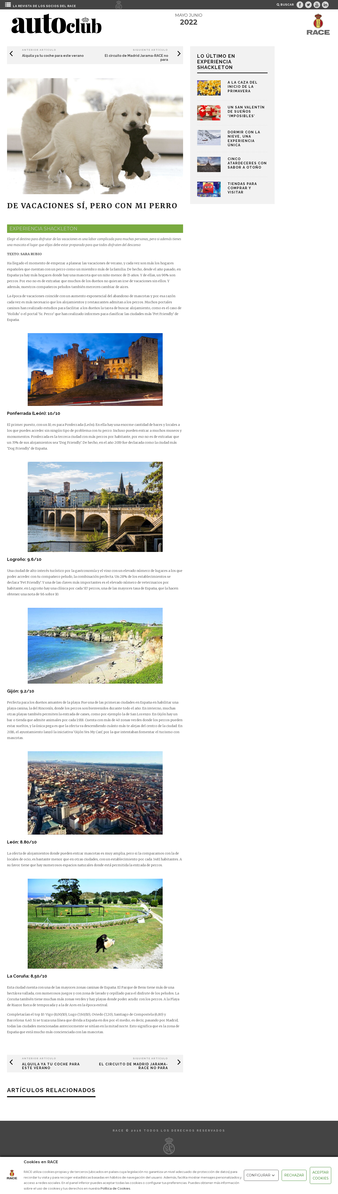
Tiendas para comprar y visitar (242, 188)
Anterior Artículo (39, 50)
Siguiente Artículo (150, 50)
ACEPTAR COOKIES (320, 1175)
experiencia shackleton (43, 228)
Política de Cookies (115, 1188)
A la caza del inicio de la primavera (243, 87)
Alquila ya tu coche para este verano (53, 56)
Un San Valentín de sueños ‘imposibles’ (246, 111)
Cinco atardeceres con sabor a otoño (247, 163)
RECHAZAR (294, 1175)
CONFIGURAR (261, 1175)
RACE (71, 6)
